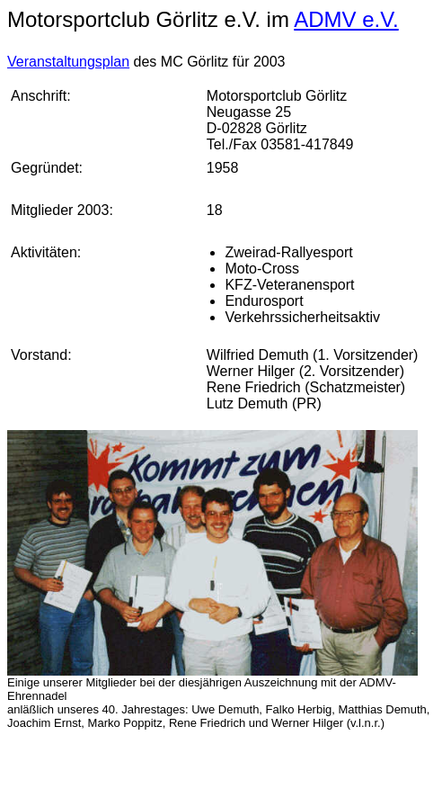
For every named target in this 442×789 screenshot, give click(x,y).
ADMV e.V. (346, 19)
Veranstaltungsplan (68, 61)
